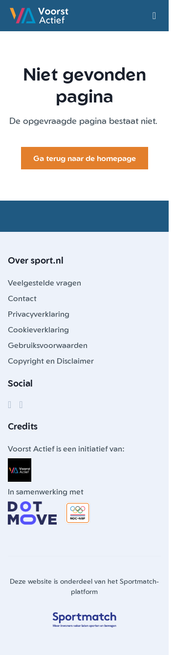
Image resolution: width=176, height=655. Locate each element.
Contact (22, 298)
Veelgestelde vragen (44, 282)
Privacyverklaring (38, 314)
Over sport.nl (36, 260)
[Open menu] (154, 15)
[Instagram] (20, 404)
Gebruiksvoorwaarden (48, 345)
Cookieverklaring (38, 329)
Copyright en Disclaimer (51, 361)
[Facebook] (9, 404)
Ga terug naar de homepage (84, 158)
